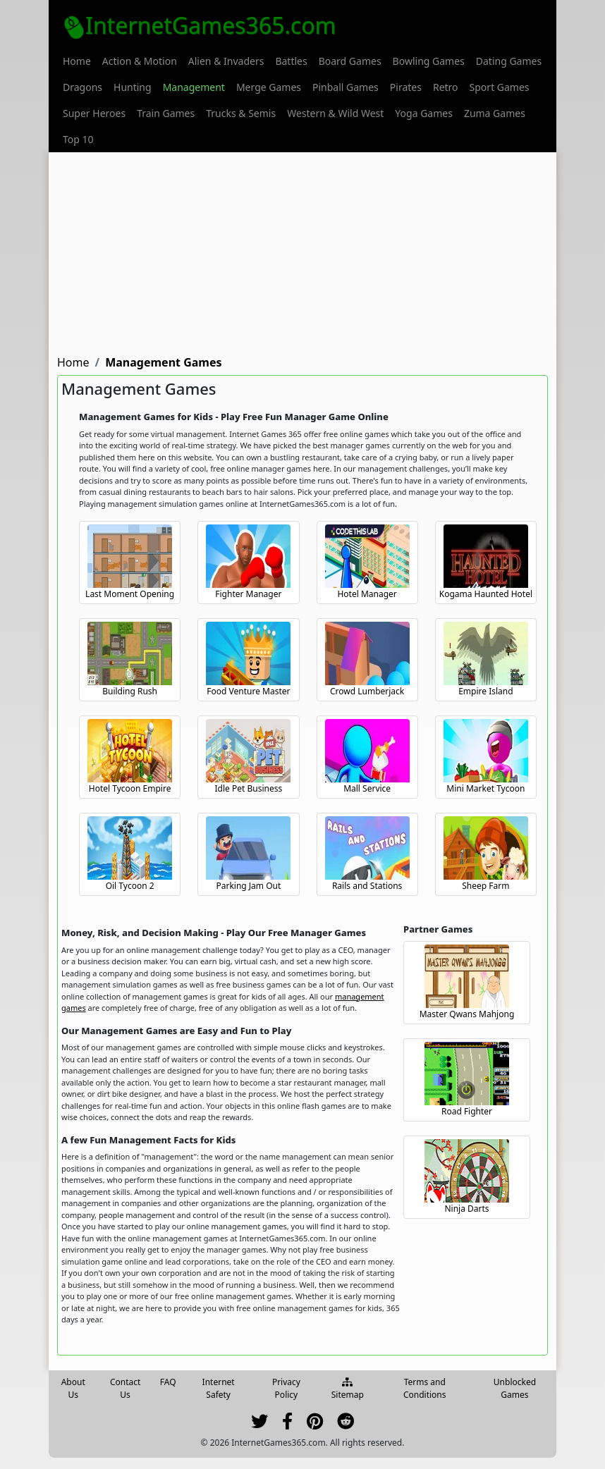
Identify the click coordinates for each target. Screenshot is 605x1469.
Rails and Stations (367, 886)
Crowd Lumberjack (367, 691)
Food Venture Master (248, 691)
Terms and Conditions (424, 1388)
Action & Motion (139, 61)
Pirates (406, 87)
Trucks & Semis (241, 113)
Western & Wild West (335, 113)
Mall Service (367, 788)
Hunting (133, 87)
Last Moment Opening (129, 594)
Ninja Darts (466, 1209)
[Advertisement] (302, 251)
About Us (73, 1388)
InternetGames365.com (199, 25)
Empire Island (485, 691)
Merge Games (268, 87)
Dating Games (509, 61)
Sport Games (500, 87)
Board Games (350, 61)
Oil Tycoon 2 (130, 886)
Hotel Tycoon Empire (130, 788)
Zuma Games (494, 113)
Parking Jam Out (248, 886)
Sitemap (347, 1389)
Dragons (82, 87)
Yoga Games (424, 113)
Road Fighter (466, 1111)
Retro (445, 87)
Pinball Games (345, 87)
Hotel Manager (366, 594)
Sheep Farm (485, 886)
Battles (291, 61)
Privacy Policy (286, 1388)
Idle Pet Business (249, 788)
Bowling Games (429, 61)
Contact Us (125, 1388)
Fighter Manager (248, 594)
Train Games (166, 113)
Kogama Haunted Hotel (485, 594)
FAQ (168, 1382)
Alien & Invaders (226, 61)
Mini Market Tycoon (485, 788)
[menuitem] (77, 61)
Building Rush (129, 691)
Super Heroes (94, 113)
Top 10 (78, 139)
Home (77, 61)
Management (194, 87)
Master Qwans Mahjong (467, 1014)
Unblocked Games (515, 1388)
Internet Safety (218, 1388)
